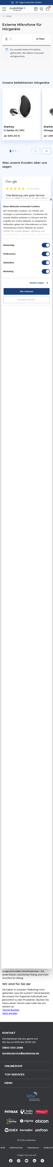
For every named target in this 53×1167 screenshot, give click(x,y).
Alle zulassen (26, 291)
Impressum (33, 1147)
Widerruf (48, 1147)
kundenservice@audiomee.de (20, 1053)
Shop (9, 16)
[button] (10, 151)
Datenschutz (16, 1147)
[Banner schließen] (51, 199)
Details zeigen (37, 283)
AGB (2, 1147)
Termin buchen (10, 1010)
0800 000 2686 (12, 1047)
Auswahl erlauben (26, 299)
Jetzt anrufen (9, 1013)
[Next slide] (46, 151)
